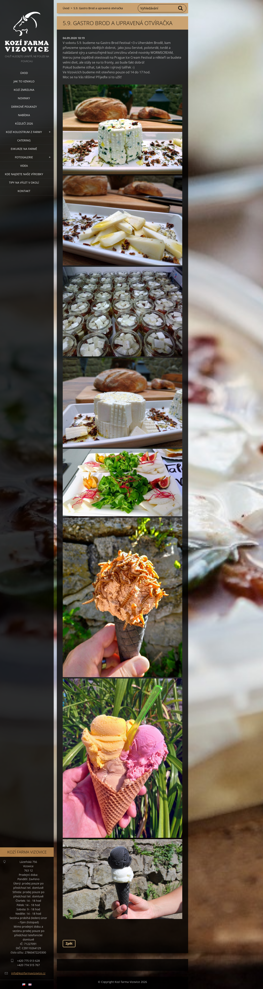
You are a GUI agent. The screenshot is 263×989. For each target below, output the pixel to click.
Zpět (69, 943)
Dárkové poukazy (24, 106)
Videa (24, 166)
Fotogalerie (24, 157)
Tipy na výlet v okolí (24, 182)
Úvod (24, 73)
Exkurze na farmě (24, 149)
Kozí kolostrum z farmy (24, 132)
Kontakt (24, 191)
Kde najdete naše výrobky (24, 174)
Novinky (24, 98)
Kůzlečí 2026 (24, 123)
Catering (24, 140)
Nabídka (24, 115)
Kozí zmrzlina (24, 90)
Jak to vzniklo (24, 81)
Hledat (180, 8)
